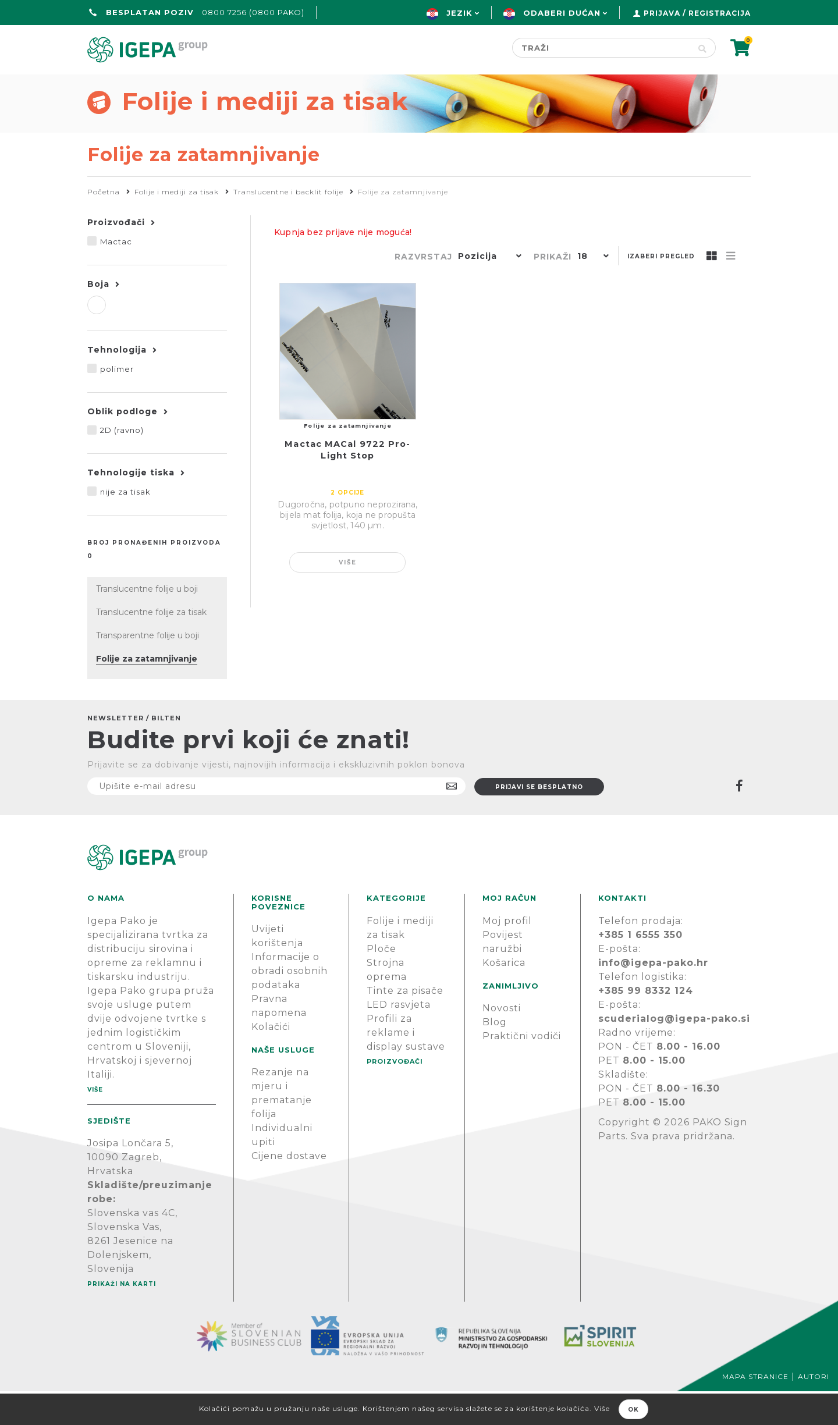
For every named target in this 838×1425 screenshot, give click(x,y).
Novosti (501, 1041)
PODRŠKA (714, 85)
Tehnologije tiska (131, 506)
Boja (98, 317)
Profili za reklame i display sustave (406, 1066)
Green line (381, 85)
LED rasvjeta (399, 1038)
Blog (494, 1055)
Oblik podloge (122, 445)
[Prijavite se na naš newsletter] (276, 820)
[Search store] (601, 48)
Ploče (381, 982)
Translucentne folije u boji (147, 622)
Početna (115, 85)
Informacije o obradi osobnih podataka (289, 1004)
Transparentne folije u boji (147, 669)
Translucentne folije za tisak (151, 646)
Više (348, 596)
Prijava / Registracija (697, 13)
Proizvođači (486, 85)
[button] (487, 291)
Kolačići (270, 1060)
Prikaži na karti (121, 1317)
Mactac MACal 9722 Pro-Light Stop (347, 483)
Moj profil (507, 954)
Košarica (503, 996)
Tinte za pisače (405, 1024)
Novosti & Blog (607, 85)
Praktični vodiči (521, 1069)
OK (633, 1409)
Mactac (116, 275)
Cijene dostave (289, 1189)
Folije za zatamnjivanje (146, 692)
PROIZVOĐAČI (395, 1095)
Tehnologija (117, 383)
